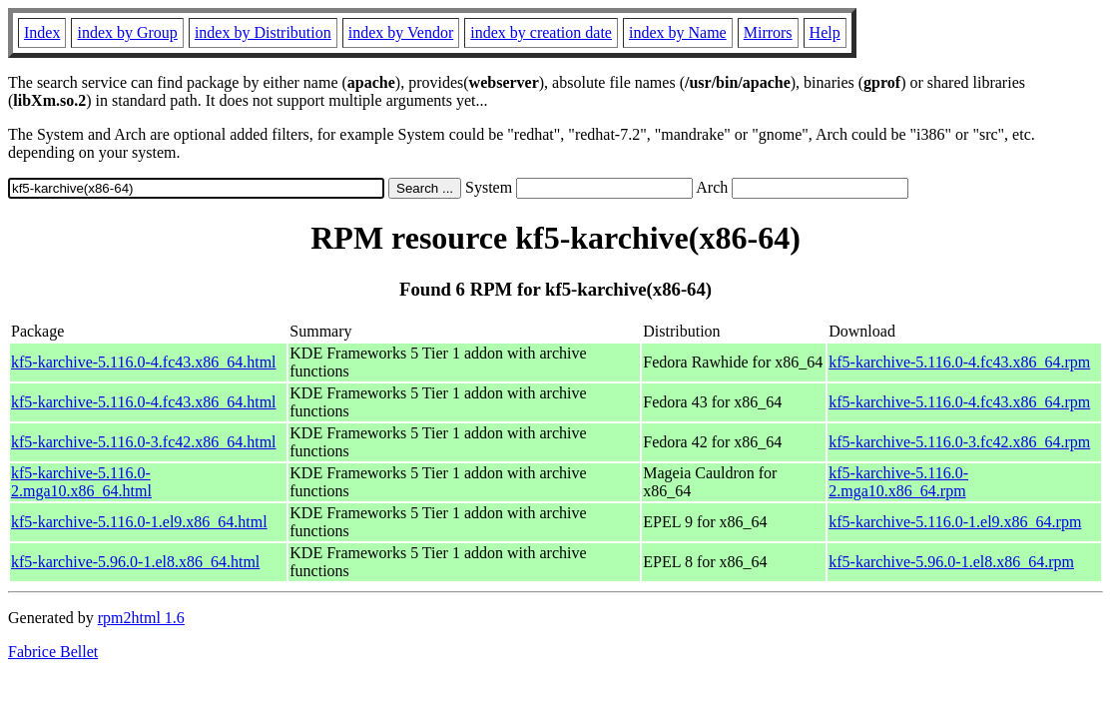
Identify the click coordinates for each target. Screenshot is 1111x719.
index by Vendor (400, 32)
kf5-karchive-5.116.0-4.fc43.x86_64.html (144, 362)
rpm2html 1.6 (141, 617)
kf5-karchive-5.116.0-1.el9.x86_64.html (139, 521)
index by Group (127, 32)
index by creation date (541, 32)
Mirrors (768, 32)
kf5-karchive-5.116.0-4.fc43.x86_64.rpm (959, 362)
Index (42, 32)
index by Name (678, 32)
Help (825, 32)
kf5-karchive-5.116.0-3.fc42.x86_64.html (144, 441)
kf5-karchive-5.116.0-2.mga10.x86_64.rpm (898, 481)
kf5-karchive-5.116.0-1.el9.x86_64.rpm (955, 521)
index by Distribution (263, 32)
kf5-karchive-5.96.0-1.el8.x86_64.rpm (951, 561)
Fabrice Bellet (53, 651)
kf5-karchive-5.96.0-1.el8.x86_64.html (135, 561)
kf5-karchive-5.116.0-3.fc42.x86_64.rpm (959, 441)
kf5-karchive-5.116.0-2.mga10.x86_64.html (81, 481)
